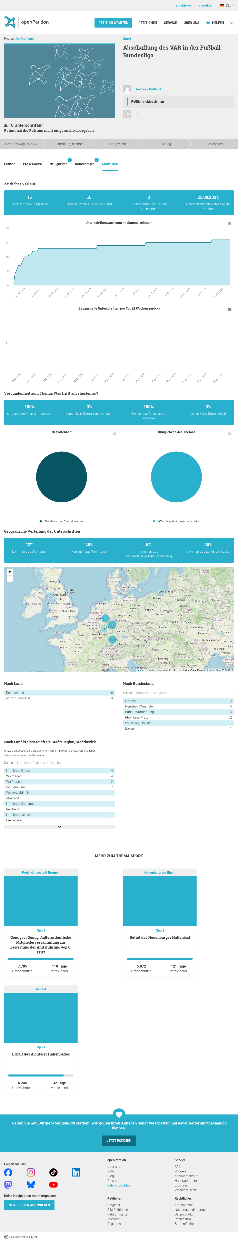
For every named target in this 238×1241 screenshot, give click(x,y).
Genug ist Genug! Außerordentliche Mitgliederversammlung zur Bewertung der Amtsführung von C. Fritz (41, 944)
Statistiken (110, 164)
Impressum (183, 1219)
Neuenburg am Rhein (159, 872)
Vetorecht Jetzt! (186, 1190)
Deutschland (25, 38)
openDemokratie (186, 1176)
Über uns (113, 1167)
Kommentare (84, 162)
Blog (110, 1176)
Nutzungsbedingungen (191, 1210)
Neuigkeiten (58, 162)
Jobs (111, 1171)
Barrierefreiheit (185, 1224)
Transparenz (184, 1205)
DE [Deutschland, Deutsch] (225, 5)
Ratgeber (113, 1205)
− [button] (9, 579)
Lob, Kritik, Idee (118, 1185)
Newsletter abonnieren (29, 1205)
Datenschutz (184, 1214)
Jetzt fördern (119, 1141)
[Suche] (232, 22)
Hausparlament (186, 1181)
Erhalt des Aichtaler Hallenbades (41, 1054)
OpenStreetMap (193, 670)
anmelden (206, 5)
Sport (127, 39)
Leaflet (140, 670)
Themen (113, 1219)
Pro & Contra (32, 164)
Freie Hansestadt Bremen (41, 872)
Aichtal (41, 989)
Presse (112, 1181)
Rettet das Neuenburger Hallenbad (160, 937)
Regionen (114, 1224)
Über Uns (191, 23)
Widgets (180, 1171)
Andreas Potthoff (148, 89)
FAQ (178, 1167)
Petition (9, 164)
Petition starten (113, 23)
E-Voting (181, 1185)
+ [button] (9, 572)
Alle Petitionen (117, 1210)
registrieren (183, 5)
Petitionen (148, 23)
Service (170, 23)
